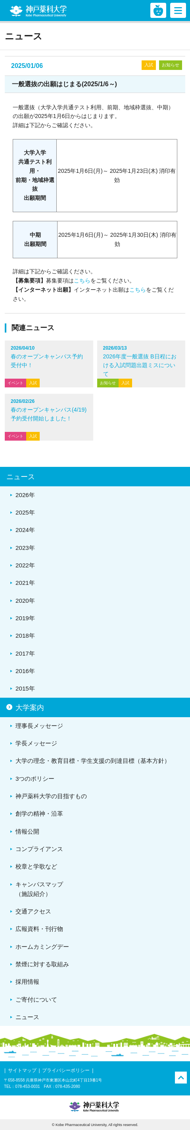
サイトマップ (22, 1070)
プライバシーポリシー (66, 1070)
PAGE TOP (181, 1078)
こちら (82, 280)
